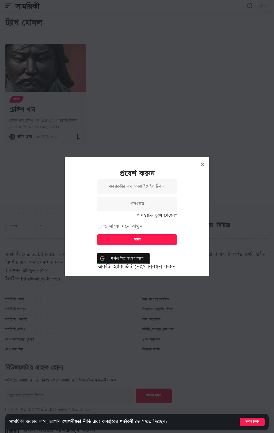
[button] (252, 422)
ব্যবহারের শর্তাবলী (117, 422)
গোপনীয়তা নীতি (76, 422)
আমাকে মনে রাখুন (120, 227)
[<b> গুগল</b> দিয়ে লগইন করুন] (123, 258)
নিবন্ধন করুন (162, 267)
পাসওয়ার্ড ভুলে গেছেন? (156, 215)
